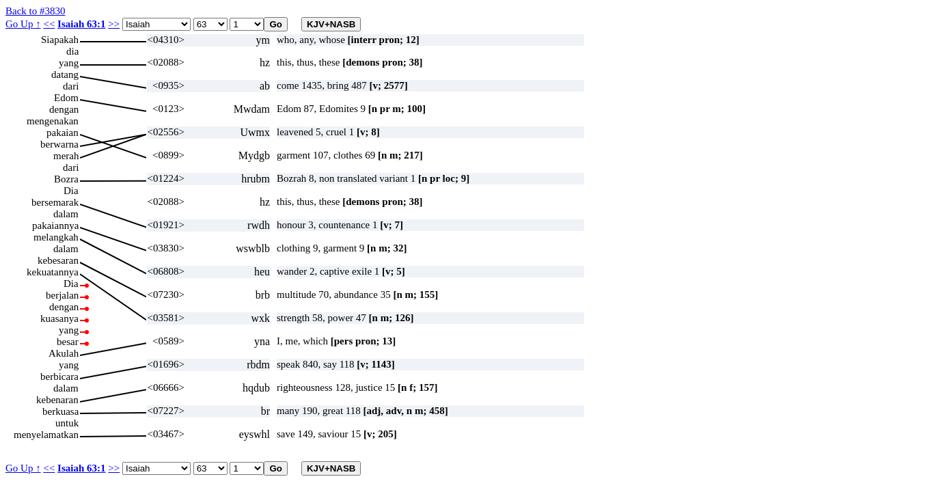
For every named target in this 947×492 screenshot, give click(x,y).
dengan (64, 109)
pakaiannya (55, 225)
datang (65, 74)
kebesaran (58, 260)
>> (114, 23)
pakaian (62, 132)
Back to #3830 (35, 10)
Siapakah (60, 39)
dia (72, 51)
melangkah (56, 237)
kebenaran (57, 399)
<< (49, 23)
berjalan (62, 295)
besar (68, 341)
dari (71, 86)
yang (69, 62)
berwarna (59, 144)
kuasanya (59, 318)
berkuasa (60, 411)
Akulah (64, 353)
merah (66, 155)
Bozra (66, 179)
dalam (66, 213)
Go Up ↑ (23, 23)
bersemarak (55, 202)
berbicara (59, 376)
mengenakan (53, 120)
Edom (66, 97)
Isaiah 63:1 (81, 23)
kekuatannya (53, 271)
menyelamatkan (46, 434)
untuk (67, 423)
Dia (71, 190)
